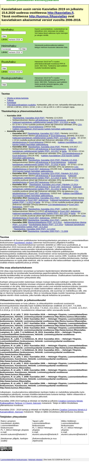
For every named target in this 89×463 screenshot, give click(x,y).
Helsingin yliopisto (35, 460)
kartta (73, 122)
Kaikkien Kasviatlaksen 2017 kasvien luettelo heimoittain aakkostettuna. (47, 143)
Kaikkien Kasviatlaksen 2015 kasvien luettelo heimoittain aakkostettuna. (48, 170)
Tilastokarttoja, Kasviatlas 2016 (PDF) (44, 147)
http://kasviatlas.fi (60, 12)
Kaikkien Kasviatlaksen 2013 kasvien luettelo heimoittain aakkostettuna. (47, 194)
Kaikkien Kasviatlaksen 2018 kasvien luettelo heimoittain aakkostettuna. (42, 129)
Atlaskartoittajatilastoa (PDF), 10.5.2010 (45, 222)
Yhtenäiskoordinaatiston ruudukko (21, 105)
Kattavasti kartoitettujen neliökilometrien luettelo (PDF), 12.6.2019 (40, 122)
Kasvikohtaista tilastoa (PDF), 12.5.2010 (46, 224)
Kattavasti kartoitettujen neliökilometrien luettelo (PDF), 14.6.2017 (44, 150)
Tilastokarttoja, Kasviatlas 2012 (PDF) (43, 198)
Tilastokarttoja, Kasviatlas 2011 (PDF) (44, 209)
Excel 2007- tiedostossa (39, 169)
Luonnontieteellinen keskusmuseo (14, 460)
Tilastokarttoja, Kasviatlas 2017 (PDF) (43, 133)
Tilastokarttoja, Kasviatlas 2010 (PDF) (43, 220)
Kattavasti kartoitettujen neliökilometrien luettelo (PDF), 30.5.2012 (40, 213)
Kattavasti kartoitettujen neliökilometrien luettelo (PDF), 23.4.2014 (46, 188)
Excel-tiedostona (36, 127)
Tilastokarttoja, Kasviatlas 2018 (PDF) (28, 118)
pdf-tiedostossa (41, 120)
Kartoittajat (11, 102)
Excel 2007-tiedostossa (39, 182)
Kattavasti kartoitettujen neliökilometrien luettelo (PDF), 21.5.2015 (44, 177)
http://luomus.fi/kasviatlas (48, 16)
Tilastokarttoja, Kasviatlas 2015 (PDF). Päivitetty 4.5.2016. (52, 160)
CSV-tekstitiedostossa (71, 153)
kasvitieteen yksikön (23, 243)
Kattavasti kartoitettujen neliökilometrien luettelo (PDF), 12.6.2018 (40, 138)
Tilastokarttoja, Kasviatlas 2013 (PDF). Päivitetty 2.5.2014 (53, 184)
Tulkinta (10, 100)
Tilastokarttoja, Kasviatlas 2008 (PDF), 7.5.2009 (47, 231)
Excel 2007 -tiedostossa (61, 187)
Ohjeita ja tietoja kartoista (17, 98)
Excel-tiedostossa (58, 120)
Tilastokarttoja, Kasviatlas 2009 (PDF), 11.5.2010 (34, 229)
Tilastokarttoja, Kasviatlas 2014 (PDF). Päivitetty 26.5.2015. (53, 173)
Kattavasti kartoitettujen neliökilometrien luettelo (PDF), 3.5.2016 (44, 163)
